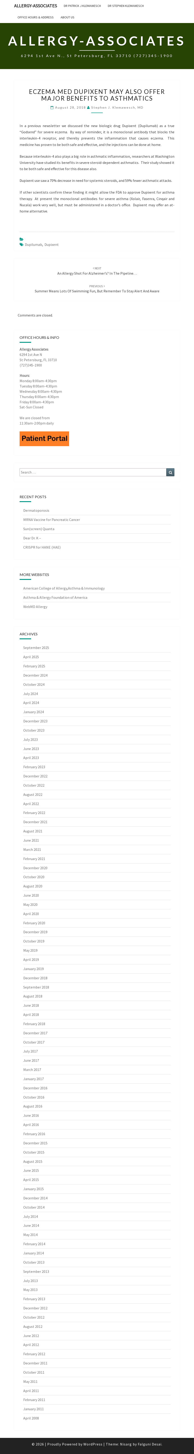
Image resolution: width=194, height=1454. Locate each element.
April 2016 (31, 1124)
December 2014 (35, 1198)
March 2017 (32, 1069)
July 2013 (30, 1280)
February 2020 (34, 923)
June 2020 (31, 895)
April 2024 (31, 702)
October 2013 (33, 1262)
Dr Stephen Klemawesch (126, 6)
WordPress (93, 1444)
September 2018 (36, 987)
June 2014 (31, 1225)
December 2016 (35, 1088)
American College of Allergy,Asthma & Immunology (64, 588)
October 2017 (33, 1042)
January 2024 (33, 712)
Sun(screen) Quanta (38, 528)
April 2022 (31, 803)
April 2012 (31, 1344)
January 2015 (33, 1188)
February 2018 (34, 1023)
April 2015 (31, 1179)
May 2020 (30, 904)
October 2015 (33, 1152)
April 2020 (31, 913)
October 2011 (33, 1372)
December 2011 (35, 1363)
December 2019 (35, 932)
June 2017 (31, 1060)
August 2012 (32, 1326)
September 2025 (36, 647)
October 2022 (33, 785)
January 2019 (33, 968)
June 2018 (31, 1005)
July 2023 (30, 739)
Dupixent (51, 244)
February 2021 (34, 858)
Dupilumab (33, 244)
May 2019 (30, 950)
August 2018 (32, 996)
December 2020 (35, 868)
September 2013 (36, 1271)
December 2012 (35, 1308)
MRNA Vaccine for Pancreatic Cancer (52, 519)
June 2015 (31, 1170)
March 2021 (32, 849)
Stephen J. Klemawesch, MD (117, 107)
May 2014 (30, 1234)
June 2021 (31, 840)
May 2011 (30, 1381)
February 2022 (34, 812)
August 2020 (32, 886)
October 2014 (33, 1207)
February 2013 (34, 1299)
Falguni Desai (150, 1444)
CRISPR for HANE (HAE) (42, 547)
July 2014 (30, 1216)
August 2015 (32, 1161)
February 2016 (34, 1133)
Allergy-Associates (35, 6)
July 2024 (30, 693)
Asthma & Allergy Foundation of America (55, 597)
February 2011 (34, 1399)
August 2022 (32, 794)
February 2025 (34, 666)
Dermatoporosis (36, 510)
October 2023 (33, 730)
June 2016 (31, 1115)
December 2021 (35, 822)
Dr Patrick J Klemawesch (82, 6)
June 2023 (31, 748)
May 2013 (30, 1289)
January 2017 (33, 1078)
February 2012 (34, 1354)
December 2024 (35, 675)
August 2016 (32, 1106)
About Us (67, 17)
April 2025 (31, 656)
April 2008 (31, 1418)
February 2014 (34, 1244)
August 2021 (32, 831)
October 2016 (33, 1097)
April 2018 (31, 1014)
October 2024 (33, 684)
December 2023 (35, 721)
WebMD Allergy (35, 606)
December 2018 (35, 978)
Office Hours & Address (36, 17)
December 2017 (35, 1033)
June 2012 (31, 1335)
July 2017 (30, 1051)
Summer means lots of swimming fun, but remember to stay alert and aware (97, 289)
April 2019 (31, 959)
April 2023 (31, 757)
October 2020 (33, 877)
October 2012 (33, 1317)
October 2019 (33, 941)
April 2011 (31, 1390)
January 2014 (33, 1253)
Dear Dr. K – (32, 538)
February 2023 (34, 767)
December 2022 (35, 776)
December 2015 (35, 1143)
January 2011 (33, 1409)
